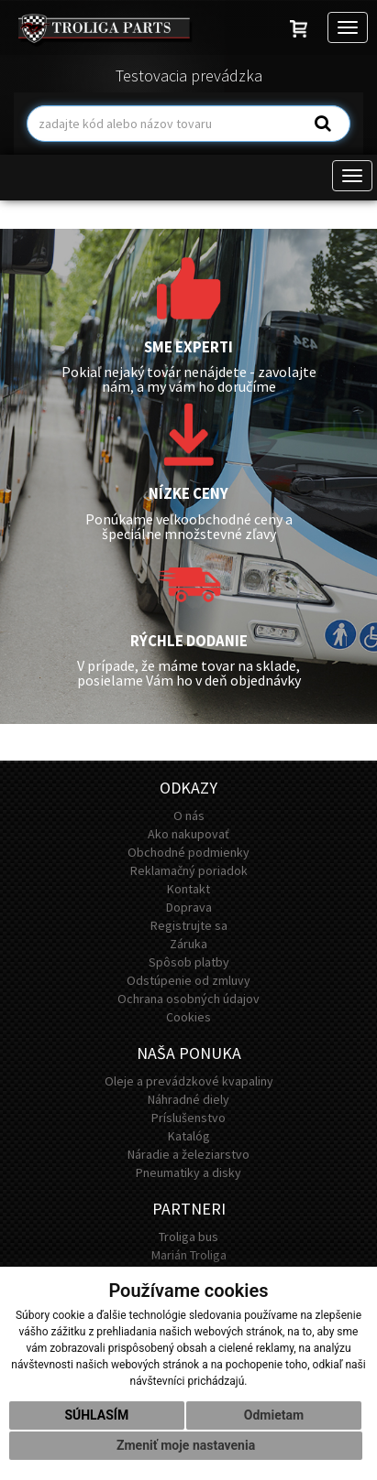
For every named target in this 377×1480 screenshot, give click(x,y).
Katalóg (189, 1136)
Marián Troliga (189, 1255)
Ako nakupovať (188, 834)
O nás (189, 815)
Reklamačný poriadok (189, 870)
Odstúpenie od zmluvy (188, 980)
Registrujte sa (188, 925)
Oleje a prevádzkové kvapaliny (189, 1081)
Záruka (188, 943)
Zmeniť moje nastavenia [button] (185, 1445)
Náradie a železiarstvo (188, 1154)
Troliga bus (188, 1236)
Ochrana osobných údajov (188, 998)
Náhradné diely (188, 1099)
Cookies (188, 1017)
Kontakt (188, 888)
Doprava (189, 907)
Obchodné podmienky (188, 852)
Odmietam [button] (274, 1415)
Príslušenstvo (188, 1117)
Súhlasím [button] (96, 1415)
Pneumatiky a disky (188, 1172)
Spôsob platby (189, 962)
